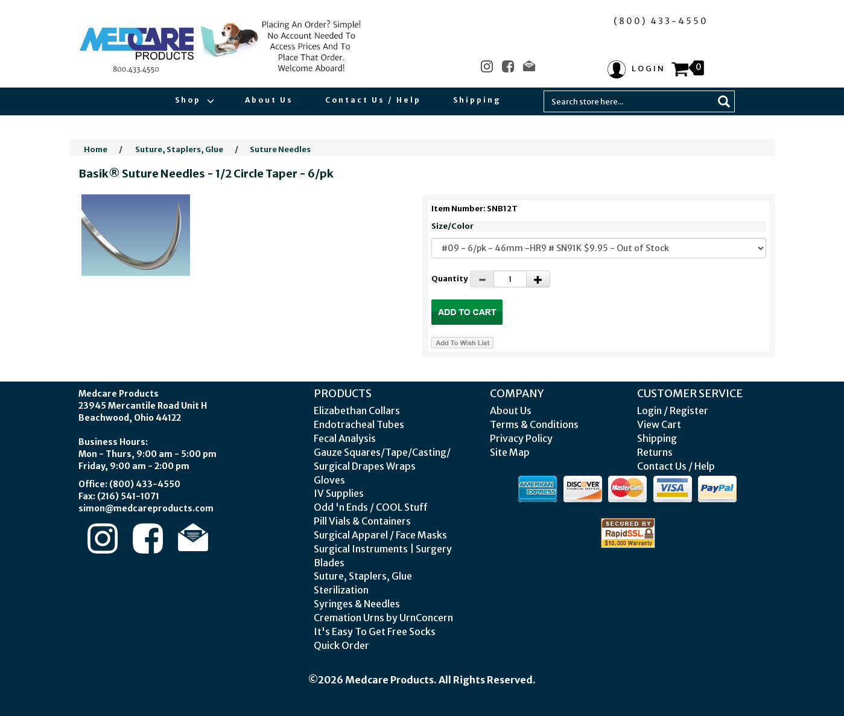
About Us (269, 99)
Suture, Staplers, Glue (179, 149)
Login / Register (672, 410)
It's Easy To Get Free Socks (375, 631)
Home (95, 149)
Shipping (477, 99)
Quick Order (341, 645)
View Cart (659, 424)
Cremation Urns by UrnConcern (383, 618)
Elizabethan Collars (357, 410)
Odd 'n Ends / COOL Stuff (371, 507)
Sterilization (341, 590)
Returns (655, 452)
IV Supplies (339, 493)
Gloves (329, 480)
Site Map (510, 452)
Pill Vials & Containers (362, 521)
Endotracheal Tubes (359, 424)
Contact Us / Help (373, 99)
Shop (194, 99)
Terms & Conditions (534, 424)
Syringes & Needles (357, 604)
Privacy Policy (521, 438)
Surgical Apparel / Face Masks (380, 535)
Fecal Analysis (345, 438)
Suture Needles (280, 149)
